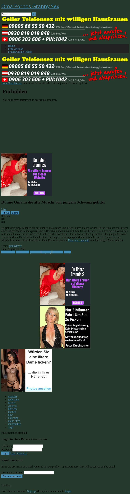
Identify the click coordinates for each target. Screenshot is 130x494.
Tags (10, 427)
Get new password (12, 476)
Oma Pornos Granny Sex (30, 6)
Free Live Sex (15, 48)
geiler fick (35, 252)
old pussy (46, 252)
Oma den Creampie (78, 240)
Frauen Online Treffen (20, 51)
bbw (10, 414)
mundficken (14, 423)
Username (6, 446)
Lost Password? (18, 453)
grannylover (15, 245)
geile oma (13, 399)
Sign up (31, 491)
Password (6, 449)
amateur (12, 405)
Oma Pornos (14, 83)
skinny (67, 252)
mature (12, 411)
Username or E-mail (12, 472)
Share (15, 212)
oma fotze (57, 252)
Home (11, 45)
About (6, 212)
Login (5, 453)
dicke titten (14, 420)
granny (12, 402)
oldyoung (13, 417)
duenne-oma (22, 252)
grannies (12, 396)
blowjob (12, 408)
